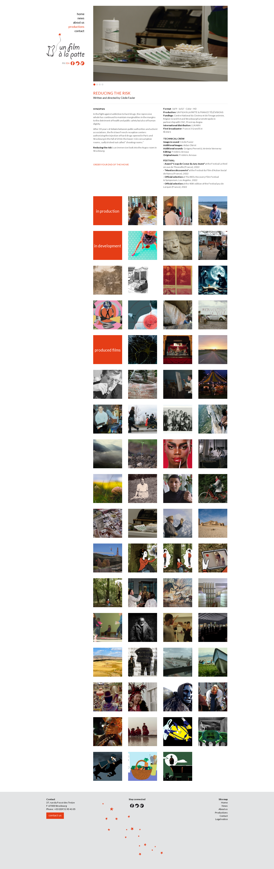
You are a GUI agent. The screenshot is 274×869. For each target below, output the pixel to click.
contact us (55, 815)
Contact (224, 815)
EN (67, 63)
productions (76, 26)
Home (224, 802)
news (81, 18)
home (80, 14)
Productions (221, 812)
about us (78, 22)
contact (79, 31)
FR (63, 63)
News (225, 805)
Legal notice (221, 819)
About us (223, 809)
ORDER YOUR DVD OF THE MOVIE (111, 164)
